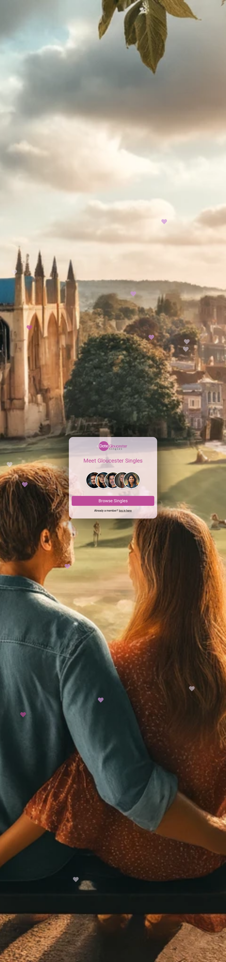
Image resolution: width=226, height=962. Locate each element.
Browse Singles (113, 500)
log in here (125, 510)
